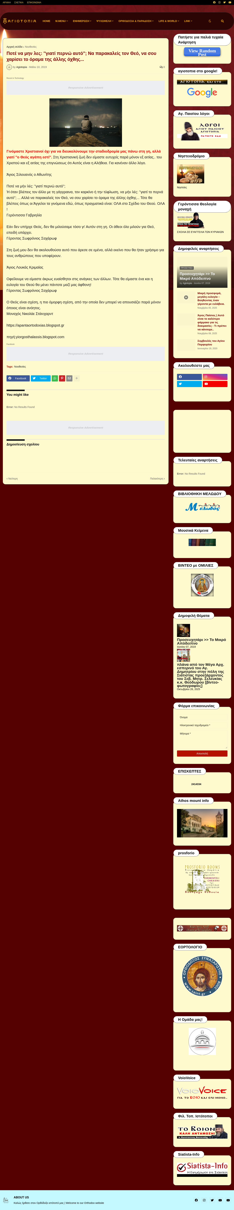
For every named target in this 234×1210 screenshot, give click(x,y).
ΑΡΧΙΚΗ (7, 2)
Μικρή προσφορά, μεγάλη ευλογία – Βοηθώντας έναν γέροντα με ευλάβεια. (211, 298)
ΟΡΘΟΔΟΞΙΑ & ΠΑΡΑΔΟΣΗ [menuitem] (135, 21)
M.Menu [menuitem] (60, 21)
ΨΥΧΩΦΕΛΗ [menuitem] (103, 21)
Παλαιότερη (156, 478)
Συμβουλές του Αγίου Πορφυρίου (211, 342)
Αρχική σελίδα (14, 46)
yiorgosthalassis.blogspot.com (40, 337)
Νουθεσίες (30, 46)
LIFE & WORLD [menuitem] (168, 21)
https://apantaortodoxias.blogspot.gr (35, 325)
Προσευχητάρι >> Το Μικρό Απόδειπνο (197, 276)
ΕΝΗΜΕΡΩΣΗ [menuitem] (81, 21)
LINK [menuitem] (187, 21)
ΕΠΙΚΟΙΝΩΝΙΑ (34, 2)
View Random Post (202, 51)
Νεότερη (13, 478)
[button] (210, 21)
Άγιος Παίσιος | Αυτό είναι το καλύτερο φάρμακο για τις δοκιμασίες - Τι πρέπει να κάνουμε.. (212, 322)
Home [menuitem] (46, 21)
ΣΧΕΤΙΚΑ (18, 2)
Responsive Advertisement (85, 87)
